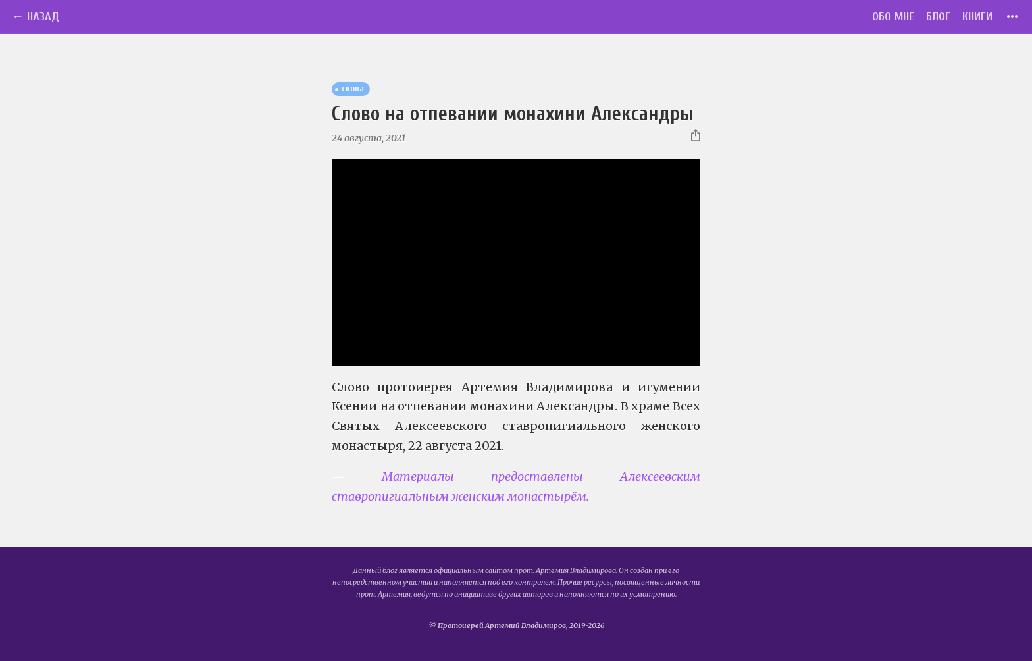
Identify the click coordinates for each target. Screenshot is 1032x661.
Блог (938, 17)
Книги (977, 17)
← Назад (35, 17)
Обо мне (893, 17)
